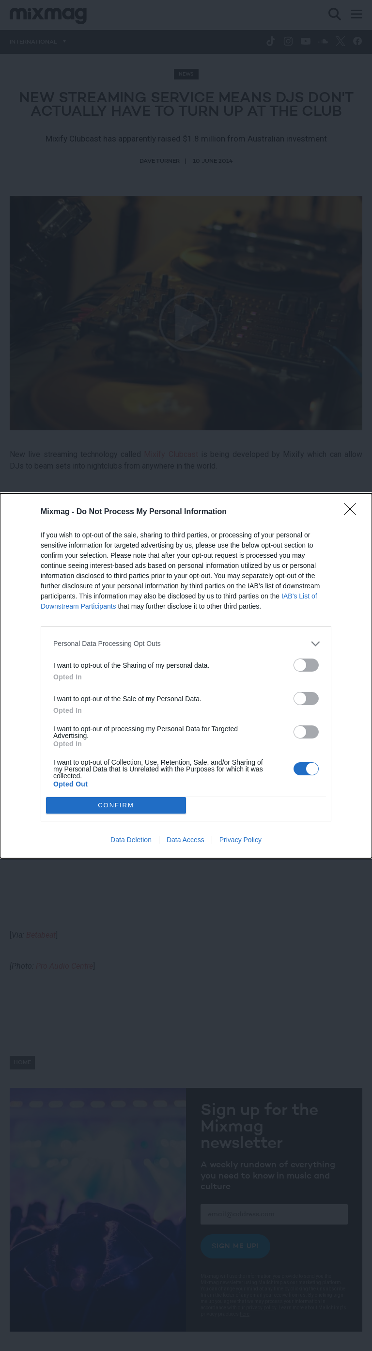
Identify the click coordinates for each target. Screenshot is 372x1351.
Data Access (185, 840)
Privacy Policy (240, 840)
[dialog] (186, 675)
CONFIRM (116, 804)
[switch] (306, 665)
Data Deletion (131, 840)
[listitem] (186, 644)
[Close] (353, 512)
